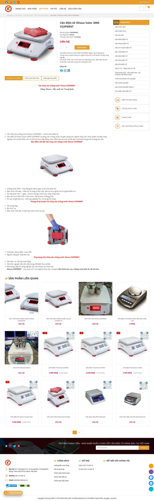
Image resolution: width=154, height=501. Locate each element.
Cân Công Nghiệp (121, 83)
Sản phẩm (43, 9)
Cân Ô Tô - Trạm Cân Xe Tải (125, 68)
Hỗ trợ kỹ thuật (59, 469)
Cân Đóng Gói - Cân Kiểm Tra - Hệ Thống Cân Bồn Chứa (127, 74)
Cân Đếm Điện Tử (121, 39)
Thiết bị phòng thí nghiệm (125, 79)
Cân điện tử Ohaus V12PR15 (95, 368)
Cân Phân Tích (120, 31)
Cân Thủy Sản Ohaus (41, 15)
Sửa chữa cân (74, 9)
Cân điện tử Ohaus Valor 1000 (22, 417)
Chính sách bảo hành (32, 78)
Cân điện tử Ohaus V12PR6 (132, 368)
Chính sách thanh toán (62, 473)
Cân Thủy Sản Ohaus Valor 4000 (58, 417)
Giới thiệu (32, 9)
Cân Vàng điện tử (122, 44)
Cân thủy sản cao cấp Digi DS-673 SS (132, 417)
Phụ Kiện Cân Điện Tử (123, 91)
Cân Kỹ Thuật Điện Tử (123, 48)
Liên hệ (62, 9)
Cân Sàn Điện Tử (121, 60)
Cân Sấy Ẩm (119, 35)
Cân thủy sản (28, 15)
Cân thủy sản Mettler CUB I (95, 417)
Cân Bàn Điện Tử (121, 56)
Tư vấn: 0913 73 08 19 (86, 469)
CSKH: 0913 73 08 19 (86, 465)
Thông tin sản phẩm (14, 78)
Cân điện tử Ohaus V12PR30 (58, 368)
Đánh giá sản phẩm (50, 78)
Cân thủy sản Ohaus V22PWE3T (95, 319)
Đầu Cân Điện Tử (121, 52)
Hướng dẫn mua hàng (61, 465)
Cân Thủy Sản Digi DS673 (21, 368)
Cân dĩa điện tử (121, 64)
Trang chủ (20, 9)
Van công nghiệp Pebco (124, 87)
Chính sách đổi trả (60, 477)
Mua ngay (82, 47)
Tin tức (53, 9)
